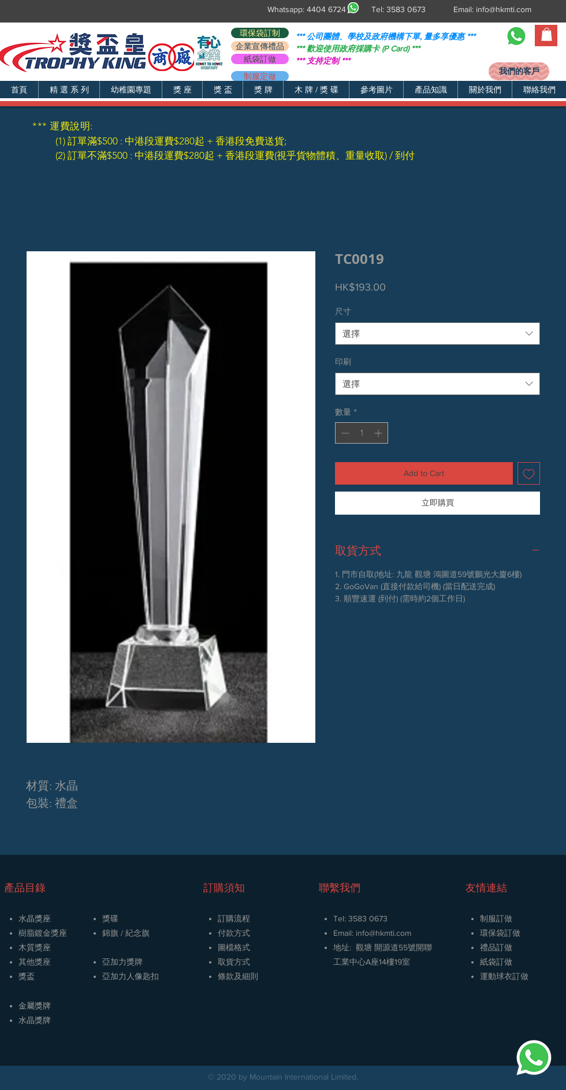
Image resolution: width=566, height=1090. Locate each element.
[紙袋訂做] (260, 59)
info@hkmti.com (503, 9)
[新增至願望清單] (528, 473)
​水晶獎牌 (34, 1020)
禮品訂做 (496, 947)
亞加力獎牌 (122, 961)
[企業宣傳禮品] (260, 46)
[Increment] (379, 433)
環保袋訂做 (500, 933)
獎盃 (26, 976)
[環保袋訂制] (260, 33)
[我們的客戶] (519, 71)
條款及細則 (238, 976)
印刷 (343, 361)
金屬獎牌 (34, 1005)
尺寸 (343, 311)
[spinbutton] (361, 433)
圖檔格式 (234, 947)
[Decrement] (344, 433)
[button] (68, 89)
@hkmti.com (390, 933)
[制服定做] (260, 76)
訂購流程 (234, 918)
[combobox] (437, 333)
